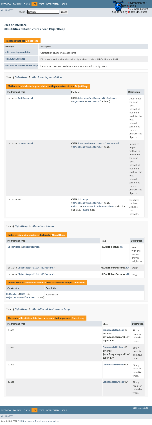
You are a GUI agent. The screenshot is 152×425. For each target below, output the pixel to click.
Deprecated (52, 4)
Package (17, 4)
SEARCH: (23, 12)
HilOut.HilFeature (42, 267)
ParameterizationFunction (97, 206)
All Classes (7, 10)
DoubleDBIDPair (30, 247)
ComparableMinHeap (113, 347)
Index (64, 4)
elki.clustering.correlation (18, 52)
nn (121, 247)
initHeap (83, 199)
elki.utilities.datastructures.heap (21, 65)
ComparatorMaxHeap (113, 364)
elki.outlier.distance (15, 58)
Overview (6, 4)
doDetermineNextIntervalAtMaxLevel (98, 143)
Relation (76, 206)
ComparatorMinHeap (113, 381)
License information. (50, 421)
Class (27, 4)
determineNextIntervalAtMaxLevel (97, 98)
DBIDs (85, 210)
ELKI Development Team (29, 421)
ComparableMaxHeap (113, 330)
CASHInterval (25, 98)
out (127, 267)
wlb (127, 274)
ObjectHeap (32, 40)
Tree (41, 4)
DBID (22, 294)
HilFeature (12, 294)
